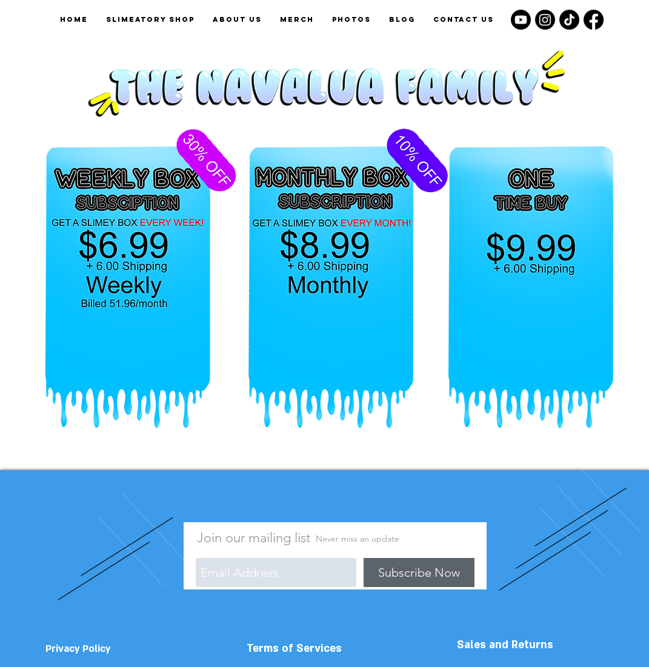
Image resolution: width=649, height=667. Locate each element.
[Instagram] (545, 20)
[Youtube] (521, 20)
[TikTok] (569, 20)
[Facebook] (594, 20)
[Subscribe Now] (419, 572)
